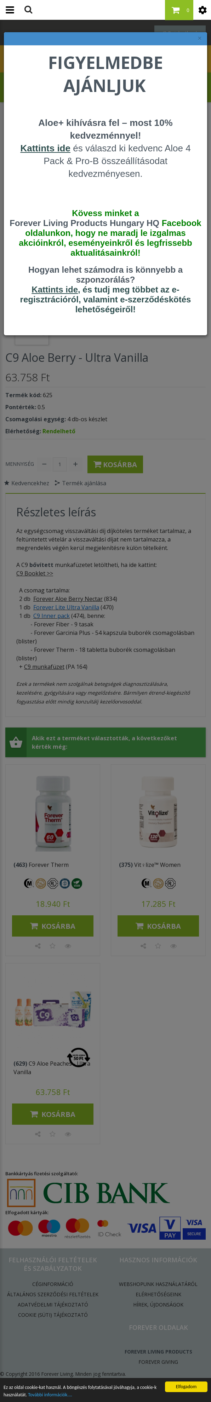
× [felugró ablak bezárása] (200, 38)
